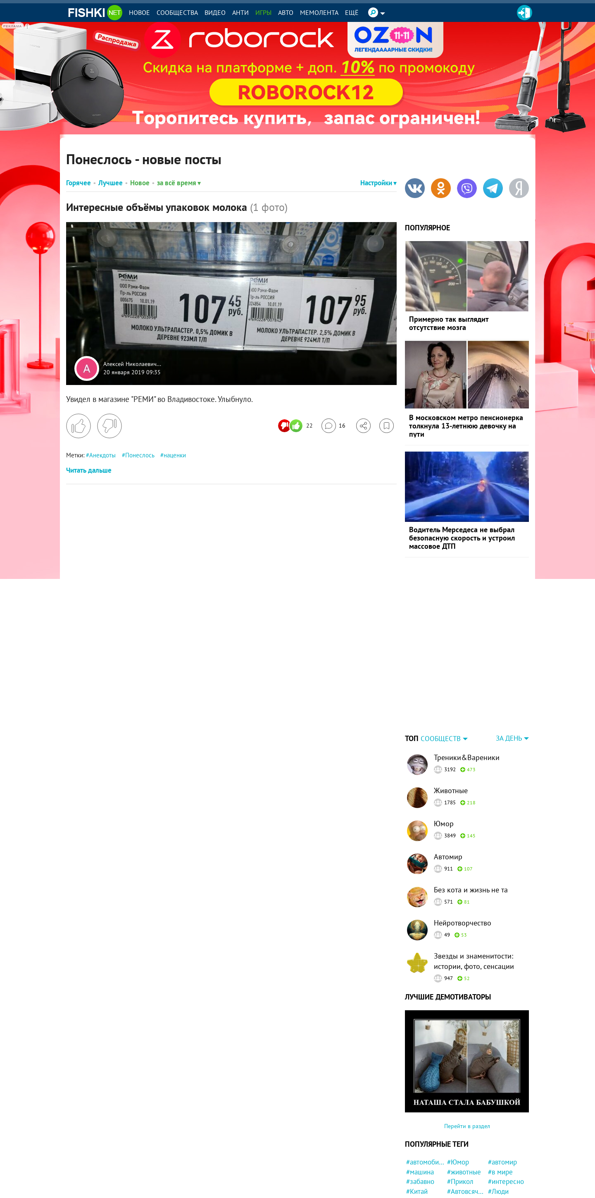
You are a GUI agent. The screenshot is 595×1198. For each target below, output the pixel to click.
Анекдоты (102, 455)
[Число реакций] (296, 425)
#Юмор (458, 1110)
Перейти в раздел (467, 1074)
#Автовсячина (466, 1139)
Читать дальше (89, 470)
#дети (415, 1179)
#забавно (420, 1129)
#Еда (495, 1188)
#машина (420, 1120)
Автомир (448, 805)
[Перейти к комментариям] (333, 425)
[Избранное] (386, 425)
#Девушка (503, 1169)
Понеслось (139, 455)
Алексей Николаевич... (132, 364)
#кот (413, 1149)
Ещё (352, 12)
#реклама (503, 1179)
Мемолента (319, 12)
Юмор (444, 772)
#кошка (458, 1159)
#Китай (417, 1139)
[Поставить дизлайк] (109, 426)
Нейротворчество (462, 871)
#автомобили (425, 1110)
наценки (175, 455)
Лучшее (110, 182)
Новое (139, 12)
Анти (240, 12)
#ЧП (453, 1169)
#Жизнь (459, 1188)
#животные (464, 1120)
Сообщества (177, 12)
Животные (451, 739)
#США (415, 1159)
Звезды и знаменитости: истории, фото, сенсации (474, 909)
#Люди (498, 1139)
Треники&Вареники (467, 705)
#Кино (415, 1188)
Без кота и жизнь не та (471, 838)
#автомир (502, 1110)
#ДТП (496, 1159)
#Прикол (460, 1129)
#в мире (500, 1120)
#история (502, 1149)
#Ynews (458, 1179)
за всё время (179, 182)
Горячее (78, 182)
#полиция (461, 1149)
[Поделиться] (363, 425)
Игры (263, 12)
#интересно (506, 1129)
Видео (215, 12)
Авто (285, 12)
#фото (415, 1169)
